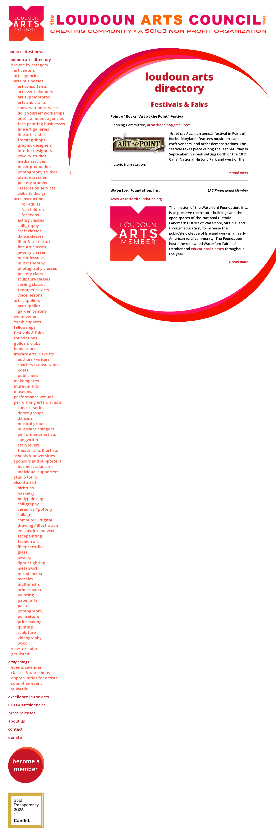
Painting (26, 595)
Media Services (32, 161)
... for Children (31, 209)
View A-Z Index (24, 648)
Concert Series (31, 407)
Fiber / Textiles (31, 546)
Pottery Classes (32, 273)
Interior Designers (35, 150)
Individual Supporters (38, 471)
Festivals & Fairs (29, 332)
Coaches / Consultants (38, 364)
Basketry (26, 493)
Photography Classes (37, 268)
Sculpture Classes (34, 279)
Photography (30, 611)
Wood (23, 643)
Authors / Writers (34, 359)
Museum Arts (26, 386)
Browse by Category (29, 64)
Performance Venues (33, 396)
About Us (16, 721)
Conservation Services (38, 107)
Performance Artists (37, 434)
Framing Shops (31, 139)
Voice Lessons (30, 295)
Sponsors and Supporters (37, 461)
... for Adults (29, 204)
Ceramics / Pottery (35, 509)
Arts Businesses (28, 81)
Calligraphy (28, 225)
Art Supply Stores (34, 97)
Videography (30, 637)
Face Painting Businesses (41, 123)
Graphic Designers (35, 145)
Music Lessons (31, 257)
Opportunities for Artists (34, 678)
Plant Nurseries (32, 177)
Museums (23, 391)
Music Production (34, 166)
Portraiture (28, 616)
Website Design (32, 193)
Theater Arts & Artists (38, 450)
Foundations (25, 338)
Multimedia (29, 584)
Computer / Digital (35, 520)
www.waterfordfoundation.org (136, 199)
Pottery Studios (32, 182)
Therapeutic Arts (33, 289)
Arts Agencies (26, 75)
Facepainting (30, 536)
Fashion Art (28, 541)
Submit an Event (26, 683)
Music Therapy (31, 263)
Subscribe (20, 688)
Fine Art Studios (32, 134)
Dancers (25, 418)
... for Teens (28, 214)
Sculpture (27, 632)
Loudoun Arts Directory (29, 59)
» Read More (238, 172)
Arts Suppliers (27, 300)
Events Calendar (26, 667)
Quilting (25, 627)
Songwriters (29, 439)
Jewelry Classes (32, 252)
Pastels (24, 605)
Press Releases (21, 713)
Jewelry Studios (32, 156)
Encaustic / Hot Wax (36, 530)
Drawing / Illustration (38, 525)
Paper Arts (28, 600)
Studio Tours (25, 477)
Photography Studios (38, 172)
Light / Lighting (31, 562)
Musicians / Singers (36, 429)
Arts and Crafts (32, 102)
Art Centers (24, 70)
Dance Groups (31, 413)
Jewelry (24, 557)
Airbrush (26, 487)
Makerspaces (26, 380)
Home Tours (25, 348)
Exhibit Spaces (27, 321)
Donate (15, 737)
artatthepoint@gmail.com (169, 125)
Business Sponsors (35, 466)
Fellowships (24, 327)
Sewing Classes (31, 284)
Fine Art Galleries (33, 129)
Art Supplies (29, 305)
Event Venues (26, 316)
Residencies (27, 704)
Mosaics (25, 578)
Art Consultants (32, 86)
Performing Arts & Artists (38, 402)
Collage (24, 514)
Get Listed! (20, 653)
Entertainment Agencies (41, 118)
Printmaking (30, 621)
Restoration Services (37, 188)
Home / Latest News (26, 51)
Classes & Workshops (30, 672)
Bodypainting (30, 498)
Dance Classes (31, 236)
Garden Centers (32, 311)
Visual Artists (26, 482)
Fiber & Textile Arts (35, 241)
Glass (22, 552)
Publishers (28, 375)
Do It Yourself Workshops (41, 113)
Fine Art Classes (32, 247)
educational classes (207, 248)
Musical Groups (32, 423)
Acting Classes (31, 220)
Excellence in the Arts (28, 696)
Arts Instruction (29, 198)
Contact (15, 729)
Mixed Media (30, 573)
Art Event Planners (35, 91)
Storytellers (29, 445)
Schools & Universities (34, 455)
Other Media (29, 589)
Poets (23, 370)
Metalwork (28, 568)
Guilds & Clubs (27, 343)
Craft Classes (29, 230)
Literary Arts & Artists (34, 354)
